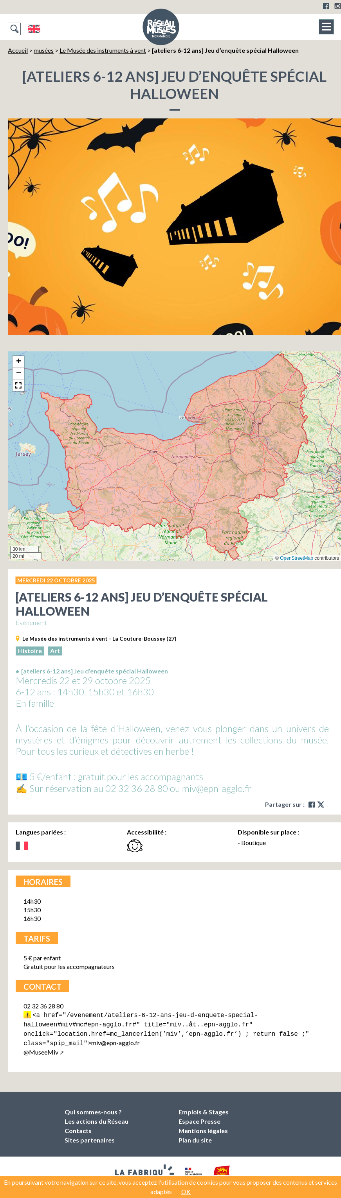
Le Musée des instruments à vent (103, 50)
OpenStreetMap (296, 558)
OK (186, 1191)
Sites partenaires (90, 1137)
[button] (18, 362)
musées (44, 50)
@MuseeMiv (40, 1049)
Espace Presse (199, 1118)
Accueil (18, 50)
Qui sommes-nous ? (93, 1108)
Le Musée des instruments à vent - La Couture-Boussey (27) (99, 638)
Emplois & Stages (204, 1108)
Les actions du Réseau (96, 1118)
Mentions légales (203, 1127)
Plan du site (195, 1137)
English (33, 29)
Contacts (78, 1127)
